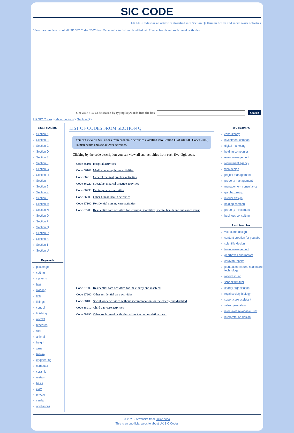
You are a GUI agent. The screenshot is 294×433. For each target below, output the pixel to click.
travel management (236, 249)
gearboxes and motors (238, 255)
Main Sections (47, 127)
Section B (42, 140)
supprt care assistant (237, 299)
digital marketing (234, 145)
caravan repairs (234, 261)
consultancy (232, 134)
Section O (42, 215)
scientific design (234, 243)
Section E (42, 157)
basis (39, 383)
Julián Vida (163, 419)
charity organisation (236, 288)
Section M (42, 204)
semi (39, 348)
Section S (42, 239)
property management (238, 180)
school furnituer (234, 282)
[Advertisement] (147, 69)
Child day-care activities (108, 307)
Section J (42, 186)
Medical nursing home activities (113, 170)
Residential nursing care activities (114, 203)
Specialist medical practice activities (116, 183)
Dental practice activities (108, 190)
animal (40, 336)
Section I (42, 180)
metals (40, 377)
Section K (42, 192)
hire (38, 284)
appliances (43, 406)
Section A (42, 134)
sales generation (235, 305)
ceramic (41, 371)
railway (40, 354)
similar (40, 400)
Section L (42, 198)
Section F (42, 163)
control (40, 307)
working (41, 290)
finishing (41, 313)
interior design (233, 198)
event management (236, 157)
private (40, 394)
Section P (42, 221)
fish (38, 296)
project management (237, 175)
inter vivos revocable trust (240, 311)
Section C (42, 145)
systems (41, 278)
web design (231, 169)
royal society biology (237, 293)
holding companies (236, 151)
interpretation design (237, 317)
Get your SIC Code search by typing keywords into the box (115, 112)
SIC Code (147, 11)
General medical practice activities (115, 177)
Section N (42, 210)
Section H (42, 175)
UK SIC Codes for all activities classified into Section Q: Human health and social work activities (196, 23)
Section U (42, 250)
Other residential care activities (112, 294)
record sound (232, 276)
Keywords (47, 260)
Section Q (42, 227)
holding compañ (234, 204)
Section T (42, 244)
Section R (42, 233)
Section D (42, 151)
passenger (43, 267)
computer (42, 366)
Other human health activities (111, 197)
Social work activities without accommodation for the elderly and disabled (140, 301)
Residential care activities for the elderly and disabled (127, 288)
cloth (39, 389)
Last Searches (241, 225)
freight (40, 342)
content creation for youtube (242, 237)
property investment (237, 210)
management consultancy (240, 186)
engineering (44, 360)
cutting (40, 272)
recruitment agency (236, 163)
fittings (40, 301)
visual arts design (235, 232)
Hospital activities (104, 163)
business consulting (237, 215)
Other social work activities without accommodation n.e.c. (130, 314)
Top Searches (241, 127)
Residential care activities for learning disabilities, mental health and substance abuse (146, 210)
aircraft (40, 319)
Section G (42, 169)
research (42, 325)
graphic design (233, 192)
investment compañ (236, 140)
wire (39, 331)
